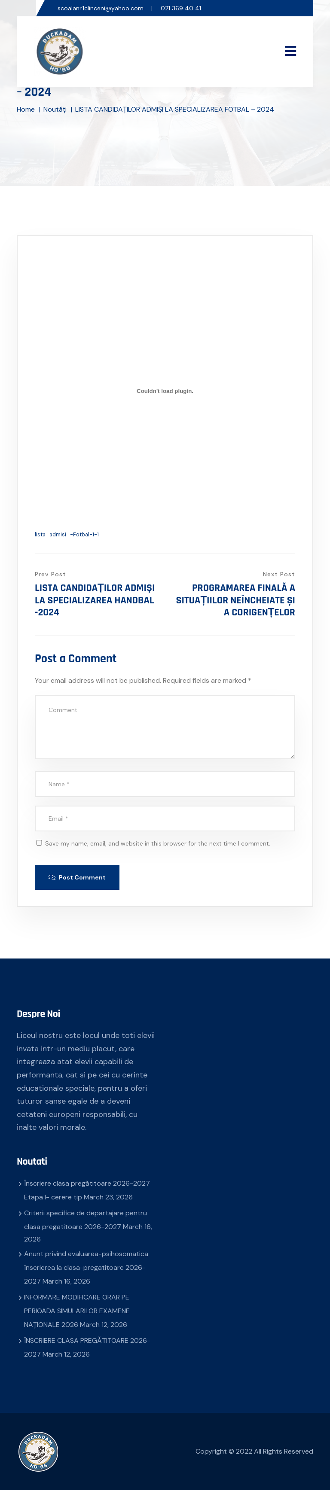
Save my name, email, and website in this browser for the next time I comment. (157, 843)
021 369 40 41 (181, 8)
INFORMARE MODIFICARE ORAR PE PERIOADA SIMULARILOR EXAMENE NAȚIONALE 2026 (77, 1311)
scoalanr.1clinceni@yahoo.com (101, 8)
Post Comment (78, 878)
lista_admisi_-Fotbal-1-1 (67, 534)
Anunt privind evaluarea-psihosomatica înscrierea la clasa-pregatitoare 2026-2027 (86, 1268)
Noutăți (55, 109)
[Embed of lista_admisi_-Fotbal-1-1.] (165, 391)
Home (26, 109)
